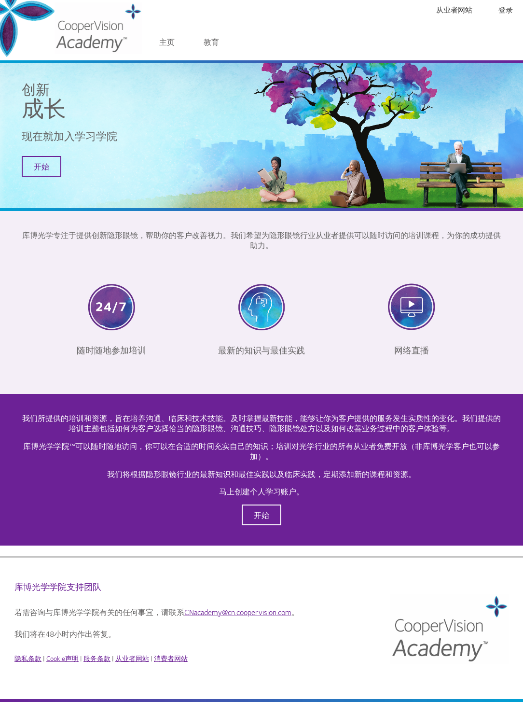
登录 (505, 9)
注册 (485, 9)
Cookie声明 (62, 658)
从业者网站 (454, 9)
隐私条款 (27, 658)
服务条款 (96, 658)
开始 (41, 166)
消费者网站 (171, 658)
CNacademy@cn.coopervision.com (237, 612)
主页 (167, 41)
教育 (211, 41)
